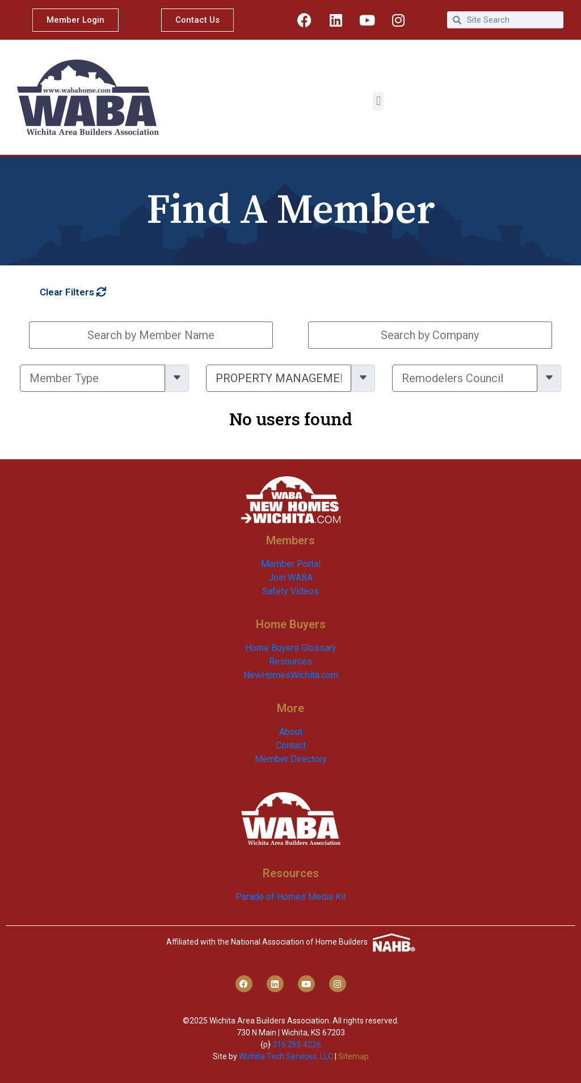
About (290, 731)
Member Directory (291, 759)
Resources (290, 661)
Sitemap (353, 1056)
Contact (291, 745)
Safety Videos (290, 591)
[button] (378, 101)
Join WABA (290, 577)
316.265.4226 (296, 1044)
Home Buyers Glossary (290, 647)
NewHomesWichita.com (290, 675)
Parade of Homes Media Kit (290, 896)
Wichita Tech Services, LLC (286, 1056)
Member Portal (291, 564)
